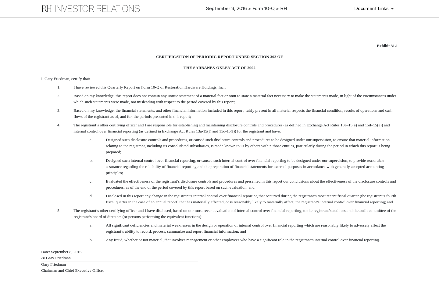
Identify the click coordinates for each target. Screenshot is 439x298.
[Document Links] (375, 8)
